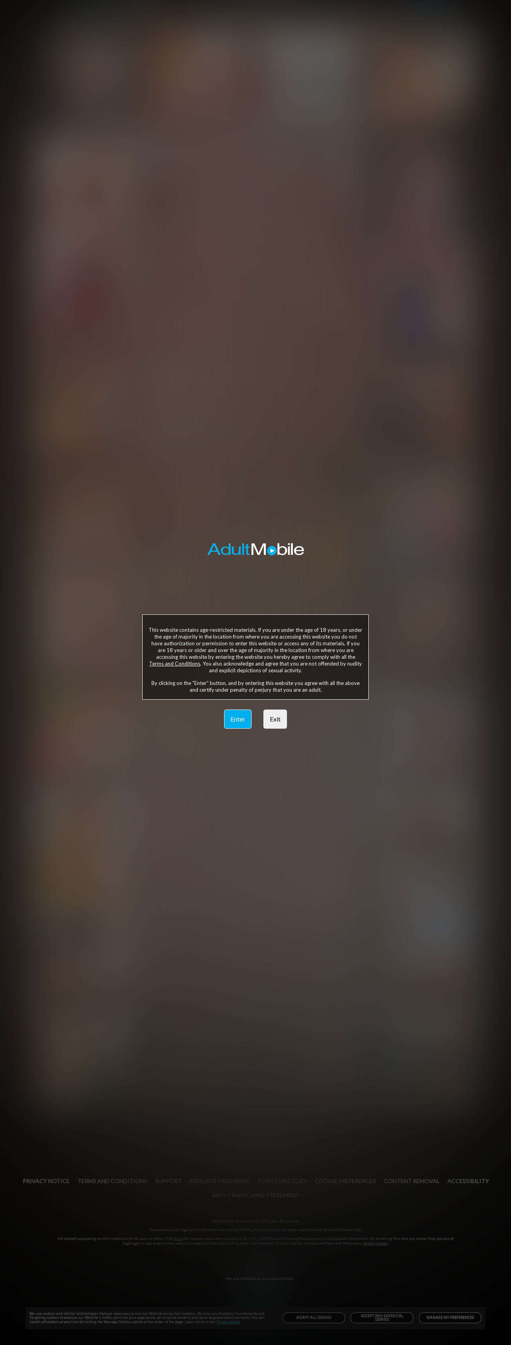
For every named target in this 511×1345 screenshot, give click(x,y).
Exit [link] (275, 719)
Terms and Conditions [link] (174, 663)
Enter (237, 719)
